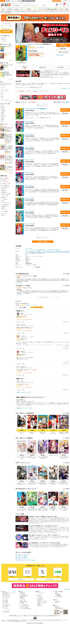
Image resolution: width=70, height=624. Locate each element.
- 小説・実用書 (5, 601)
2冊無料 (21, 430)
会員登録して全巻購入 (43, 241)
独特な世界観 (37, 252)
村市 (5, 169)
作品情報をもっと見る (66, 88)
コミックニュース (4, 209)
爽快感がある (32, 252)
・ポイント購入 (22, 594)
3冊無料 (63, 430)
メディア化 (60, 9)
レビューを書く (31, 49)
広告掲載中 (35, 91)
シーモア (2, 0)
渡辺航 (2, 117)
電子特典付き (57, 249)
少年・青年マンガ (23, 11)
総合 (3, 9)
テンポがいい (52, 251)
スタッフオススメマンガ (6, 202)
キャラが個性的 (31, 251)
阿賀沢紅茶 (53, 484)
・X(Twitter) (56, 602)
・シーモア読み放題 (5, 610)
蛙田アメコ (32, 484)
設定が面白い (61, 252)
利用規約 (14, 615)
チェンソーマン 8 (29, 198)
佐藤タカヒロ (3, 116)
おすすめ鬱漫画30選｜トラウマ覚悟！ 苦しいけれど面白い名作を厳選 (44, 542)
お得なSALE (3, 190)
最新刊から (68, 102)
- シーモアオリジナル (6, 604)
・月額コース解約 (22, 600)
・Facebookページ (57, 601)
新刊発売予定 (3, 179)
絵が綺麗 (56, 252)
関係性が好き (66, 252)
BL (22, 9)
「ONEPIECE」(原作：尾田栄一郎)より (8, 75)
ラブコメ (2, 87)
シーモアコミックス (29, 9)
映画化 (44, 249)
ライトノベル (41, 9)
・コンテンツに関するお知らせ (25, 608)
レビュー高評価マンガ (5, 204)
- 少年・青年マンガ (6, 594)
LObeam (33, 458)
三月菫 (44, 484)
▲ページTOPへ (67, 589)
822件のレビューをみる (31, 305)
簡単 (59, 102)
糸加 (9, 162)
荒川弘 (2, 105)
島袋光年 (2, 114)
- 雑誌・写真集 (5, 600)
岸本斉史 (2, 112)
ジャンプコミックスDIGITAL (49, 11)
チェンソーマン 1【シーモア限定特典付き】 (36, 108)
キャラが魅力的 (37, 251)
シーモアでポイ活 (4, 195)
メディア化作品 (4, 199)
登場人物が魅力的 (50, 252)
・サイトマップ (39, 606)
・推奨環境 (38, 604)
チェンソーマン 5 (29, 160)
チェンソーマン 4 (29, 147)
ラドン (31, 458)
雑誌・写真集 (54, 9)
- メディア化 (4, 607)
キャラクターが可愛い (45, 251)
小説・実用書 (47, 9)
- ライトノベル (5, 599)
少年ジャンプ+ (40, 11)
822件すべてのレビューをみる (24, 392)
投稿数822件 (36, 47)
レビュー (13, 0)
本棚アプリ (3, 215)
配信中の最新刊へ (60, 55)
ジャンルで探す (16, 5)
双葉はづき (8, 152)
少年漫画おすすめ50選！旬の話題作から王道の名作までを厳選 (43, 516)
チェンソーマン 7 (29, 185)
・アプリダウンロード (40, 593)
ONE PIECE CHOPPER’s (6, 73)
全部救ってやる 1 (42, 432)
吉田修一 (51, 433)
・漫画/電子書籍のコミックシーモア (8, 593)
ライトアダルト (67, 9)
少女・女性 (16, 9)
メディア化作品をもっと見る (42, 297)
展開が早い (58, 251)
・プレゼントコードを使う (24, 606)
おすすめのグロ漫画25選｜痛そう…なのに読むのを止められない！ (44, 525)
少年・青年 (9, 9)
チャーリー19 (55, 455)
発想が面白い (43, 252)
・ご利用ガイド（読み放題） (41, 602)
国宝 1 (53, 432)
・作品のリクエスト (40, 603)
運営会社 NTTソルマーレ (57, 615)
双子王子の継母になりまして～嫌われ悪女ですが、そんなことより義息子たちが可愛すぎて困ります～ (8, 159)
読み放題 (8, 0)
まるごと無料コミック (5, 183)
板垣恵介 (2, 119)
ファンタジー (3, 85)
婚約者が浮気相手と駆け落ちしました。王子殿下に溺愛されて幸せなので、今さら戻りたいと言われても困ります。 (8, 137)
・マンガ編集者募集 (58, 595)
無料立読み (22, 455)
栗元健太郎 (3, 110)
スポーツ (2, 94)
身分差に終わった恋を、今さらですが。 (8, 128)
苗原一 (41, 458)
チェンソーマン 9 (29, 211)
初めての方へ (3, 39)
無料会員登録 (56, 0)
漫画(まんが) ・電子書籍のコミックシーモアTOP (10, 11)
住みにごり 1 (21, 432)
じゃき (66, 484)
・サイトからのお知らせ (23, 607)
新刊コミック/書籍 (4, 178)
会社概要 (10, 615)
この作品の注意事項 (21, 62)
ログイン (65, 0)
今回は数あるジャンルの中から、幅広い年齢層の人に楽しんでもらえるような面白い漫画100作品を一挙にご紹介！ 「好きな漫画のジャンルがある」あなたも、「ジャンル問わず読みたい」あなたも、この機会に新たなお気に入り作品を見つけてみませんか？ (49, 538)
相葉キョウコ (64, 458)
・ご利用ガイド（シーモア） (41, 600)
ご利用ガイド (3, 37)
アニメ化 (35, 249)
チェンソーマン (59, 11)
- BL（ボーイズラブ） (6, 596)
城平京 (2, 121)
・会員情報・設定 (22, 596)
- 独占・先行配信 (5, 605)
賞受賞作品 (3, 197)
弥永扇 (41, 484)
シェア (33, 267)
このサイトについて (45, 615)
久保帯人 (6, 66)
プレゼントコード (4, 213)
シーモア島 (18, 0)
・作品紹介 (56, 593)
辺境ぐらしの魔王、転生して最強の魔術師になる (8, 167)
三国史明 (55, 433)
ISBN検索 (50, 615)
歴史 (2, 92)
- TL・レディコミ (5, 598)
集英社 (34, 11)
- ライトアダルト (5, 608)
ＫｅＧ (60, 433)
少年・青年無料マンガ (5, 186)
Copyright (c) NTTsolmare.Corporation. (35, 623)
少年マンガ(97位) (28, 248)
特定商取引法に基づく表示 (37, 615)
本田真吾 (2, 109)
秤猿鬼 (63, 433)
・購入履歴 (21, 597)
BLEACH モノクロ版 (8, 64)
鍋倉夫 (32, 433)
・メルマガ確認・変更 (23, 595)
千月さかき (9, 169)
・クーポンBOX (22, 598)
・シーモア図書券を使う (23, 605)
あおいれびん (7, 140)
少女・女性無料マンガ (5, 185)
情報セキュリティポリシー (28, 615)
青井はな (6, 162)
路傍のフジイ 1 (32, 432)
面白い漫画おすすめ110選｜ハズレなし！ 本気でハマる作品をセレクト (44, 535)
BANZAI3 (43, 458)
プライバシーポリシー (19, 615)
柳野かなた (22, 484)
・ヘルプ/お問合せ (39, 598)
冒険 (2, 96)
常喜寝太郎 (43, 433)
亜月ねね (21, 458)
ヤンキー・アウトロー (5, 99)
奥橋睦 (18, 484)
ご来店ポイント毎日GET (6, 193)
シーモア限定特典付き (50, 249)
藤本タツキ (30, 45)
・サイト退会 (21, 603)
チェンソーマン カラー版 (8, 54)
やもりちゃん (62, 484)
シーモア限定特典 (20, 91)
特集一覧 (3, 201)
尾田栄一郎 (3, 107)
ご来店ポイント (21, 579)
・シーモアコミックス (58, 596)
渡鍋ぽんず (7, 129)
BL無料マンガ (3, 188)
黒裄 (8, 141)
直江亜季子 (7, 151)
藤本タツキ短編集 (7, 46)
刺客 (26, 251)
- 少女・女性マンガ (6, 595)
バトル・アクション (5, 89)
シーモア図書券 (4, 211)
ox (35, 484)
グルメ (2, 98)
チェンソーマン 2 (29, 121)
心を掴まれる (63, 251)
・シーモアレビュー (5, 612)
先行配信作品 (3, 192)
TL (35, 9)
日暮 (29, 484)
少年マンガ (30, 11)
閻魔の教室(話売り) (53, 509)
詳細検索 (3, 208)
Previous (16, 423)
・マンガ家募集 (57, 594)
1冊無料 (53, 430)
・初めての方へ (39, 599)
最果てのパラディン (22, 483)
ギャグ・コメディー (5, 91)
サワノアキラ (66, 433)
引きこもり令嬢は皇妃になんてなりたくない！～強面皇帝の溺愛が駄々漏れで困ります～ (8, 147)
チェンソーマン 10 (29, 223)
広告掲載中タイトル (5, 206)
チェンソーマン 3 (29, 134)
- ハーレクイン (5, 603)
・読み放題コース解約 (23, 602)
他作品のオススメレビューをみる (24, 408)
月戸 (11, 162)
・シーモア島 (39, 597)
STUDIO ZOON (8, 130)
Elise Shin (50, 455)
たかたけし (22, 433)
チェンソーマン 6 (29, 172)
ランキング (4, 181)
